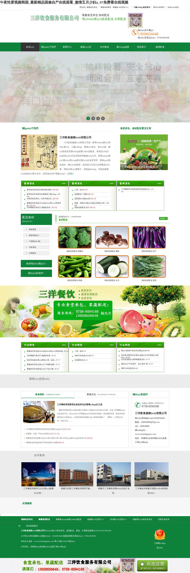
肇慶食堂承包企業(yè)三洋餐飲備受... (41, 364)
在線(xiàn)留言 (173, 7)
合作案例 (104, 47)
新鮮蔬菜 (32, 229)
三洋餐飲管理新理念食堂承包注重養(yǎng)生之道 (79, 404)
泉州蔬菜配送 (32, 526)
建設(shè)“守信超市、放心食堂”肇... (135, 364)
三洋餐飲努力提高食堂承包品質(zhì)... (141, 167)
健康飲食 (160, 47)
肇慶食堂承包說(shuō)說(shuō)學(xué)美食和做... (45, 351)
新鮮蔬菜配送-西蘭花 (74, 251)
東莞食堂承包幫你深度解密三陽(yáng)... (42, 194)
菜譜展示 (141, 47)
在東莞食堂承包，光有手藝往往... (40, 199)
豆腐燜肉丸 (79, 360)
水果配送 (32, 253)
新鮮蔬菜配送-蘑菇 (111, 251)
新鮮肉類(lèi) (34, 235)
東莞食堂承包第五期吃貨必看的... (40, 190)
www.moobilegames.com (145, 434)
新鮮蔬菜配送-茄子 (82, 207)
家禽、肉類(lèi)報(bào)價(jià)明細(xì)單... (90, 203)
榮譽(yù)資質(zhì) (39, 378)
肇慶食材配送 (105, 7)
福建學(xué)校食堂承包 (142, 519)
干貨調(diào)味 (34, 241)
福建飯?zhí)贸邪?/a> (96, 519)
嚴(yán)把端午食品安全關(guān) (133, 351)
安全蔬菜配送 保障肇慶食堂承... (133, 359)
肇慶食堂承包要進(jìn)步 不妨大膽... (41, 369)
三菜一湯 (78, 190)
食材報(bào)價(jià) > (36, 263)
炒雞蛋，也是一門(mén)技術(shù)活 (42, 434)
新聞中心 (67, 47)
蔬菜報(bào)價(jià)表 (83, 199)
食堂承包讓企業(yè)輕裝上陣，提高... (41, 360)
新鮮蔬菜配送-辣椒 (74, 280)
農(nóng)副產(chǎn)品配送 (123, 50)
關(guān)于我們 (48, 47)
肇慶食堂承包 (92, 7)
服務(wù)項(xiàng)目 (85, 50)
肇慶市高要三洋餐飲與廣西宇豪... (76, 488)
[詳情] (70, 174)
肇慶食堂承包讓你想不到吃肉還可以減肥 (45, 442)
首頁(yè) (30, 47)
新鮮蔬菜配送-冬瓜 (111, 280)
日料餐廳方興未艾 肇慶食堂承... (39, 207)
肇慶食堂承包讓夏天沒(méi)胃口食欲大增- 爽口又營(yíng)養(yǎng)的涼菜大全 (59, 438)
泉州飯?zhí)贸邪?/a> (118, 519)
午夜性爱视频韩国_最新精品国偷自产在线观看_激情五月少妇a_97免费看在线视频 (64, 2)
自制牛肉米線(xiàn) (82, 356)
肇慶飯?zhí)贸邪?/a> (121, 7)
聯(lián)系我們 (158, 7)
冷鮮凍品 (32, 247)
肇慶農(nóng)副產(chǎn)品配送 (68, 519)
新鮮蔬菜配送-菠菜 (149, 280)
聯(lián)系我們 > (36, 273)
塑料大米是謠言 (127, 368)
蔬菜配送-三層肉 (81, 194)
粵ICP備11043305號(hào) (64, 541)
